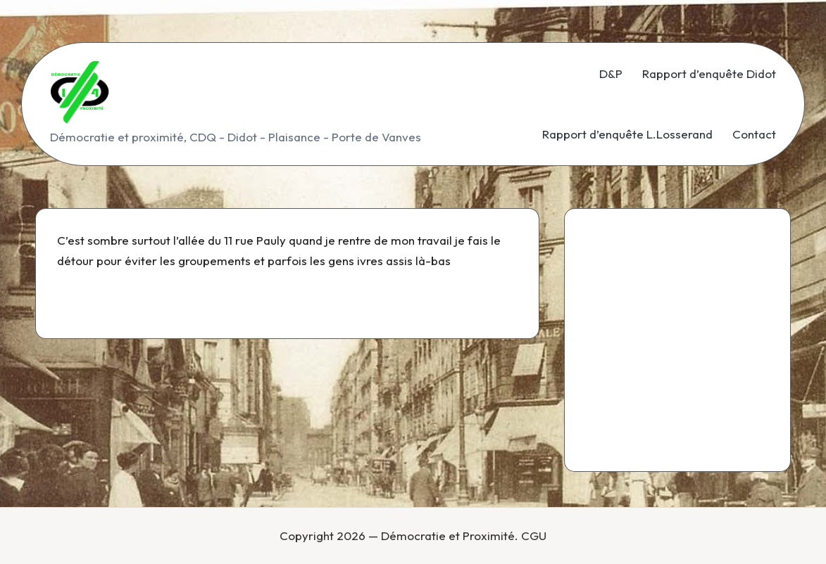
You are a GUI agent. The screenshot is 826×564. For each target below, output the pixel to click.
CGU (533, 535)
